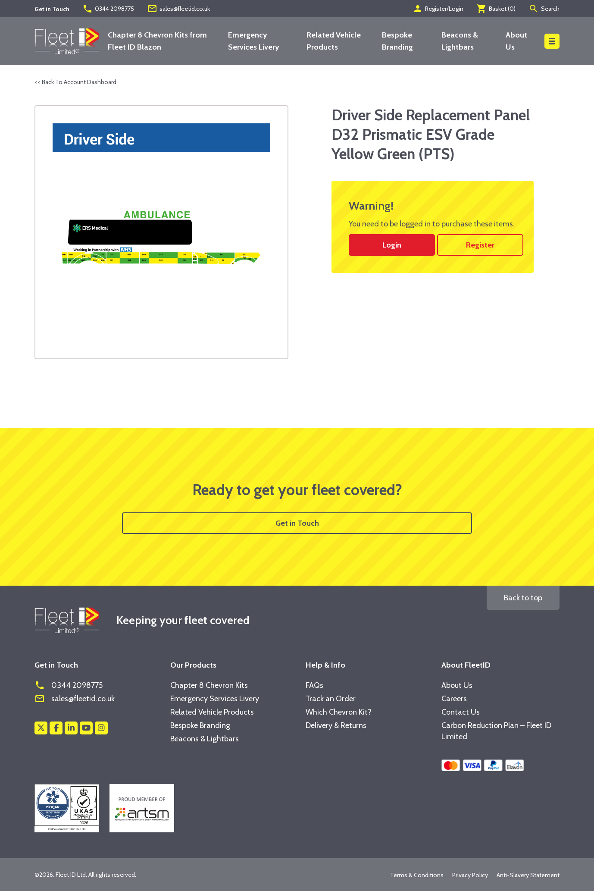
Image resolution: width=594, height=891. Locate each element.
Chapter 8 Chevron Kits (209, 685)
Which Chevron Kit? (339, 712)
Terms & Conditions (417, 875)
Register (480, 245)
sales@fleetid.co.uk (178, 8)
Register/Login (438, 8)
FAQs (314, 685)
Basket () (496, 8)
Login (391, 245)
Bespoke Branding (200, 725)
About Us (456, 685)
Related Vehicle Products (212, 712)
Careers (454, 698)
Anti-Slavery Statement (528, 875)
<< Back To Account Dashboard (75, 82)
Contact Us (460, 712)
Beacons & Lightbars (204, 739)
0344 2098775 (108, 8)
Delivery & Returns (336, 725)
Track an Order (331, 698)
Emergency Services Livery (214, 698)
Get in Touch (297, 523)
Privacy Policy (470, 875)
